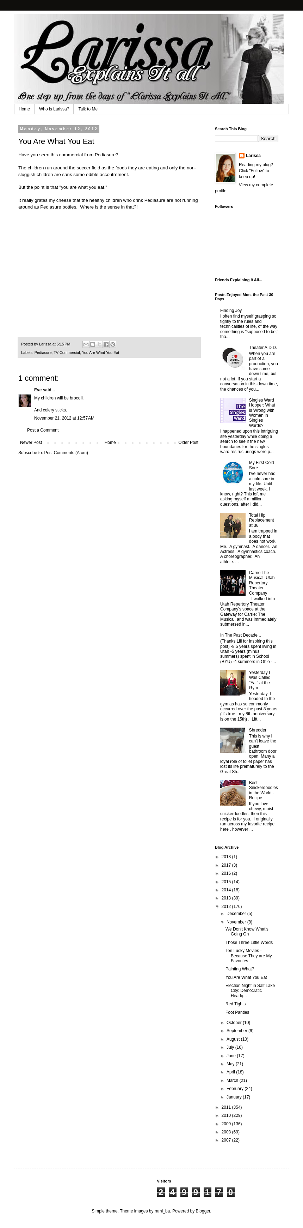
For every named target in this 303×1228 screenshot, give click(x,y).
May (231, 1063)
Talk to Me (88, 109)
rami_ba (162, 1211)
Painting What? (239, 969)
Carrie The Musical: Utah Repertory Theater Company (262, 583)
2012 (227, 906)
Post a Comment (42, 430)
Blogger (203, 1211)
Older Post (188, 442)
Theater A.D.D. (263, 347)
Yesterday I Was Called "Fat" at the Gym (260, 680)
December (237, 913)
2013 (227, 898)
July (231, 1047)
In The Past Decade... (240, 635)
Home (24, 109)
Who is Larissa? (54, 109)
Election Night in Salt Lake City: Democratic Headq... (250, 990)
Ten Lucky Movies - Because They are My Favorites (248, 955)
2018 (227, 856)
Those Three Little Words (249, 942)
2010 (227, 1115)
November (237, 922)
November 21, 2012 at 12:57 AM (64, 418)
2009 (227, 1123)
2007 (227, 1140)
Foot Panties (237, 1012)
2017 (227, 865)
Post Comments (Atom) (66, 452)
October (235, 1022)
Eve (38, 389)
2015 (227, 881)
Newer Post (31, 442)
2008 (227, 1132)
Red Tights (235, 1003)
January (235, 1097)
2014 (227, 889)
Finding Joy (231, 310)
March (233, 1080)
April (231, 1072)
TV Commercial (67, 352)
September (237, 1030)
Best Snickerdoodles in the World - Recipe (263, 790)
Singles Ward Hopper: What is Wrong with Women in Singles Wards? (262, 413)
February (236, 1088)
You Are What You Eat (100, 352)
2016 (227, 873)
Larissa (253, 155)
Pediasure (105, 154)
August (234, 1039)
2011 (227, 1107)
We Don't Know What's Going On (246, 932)
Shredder (257, 730)
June (232, 1055)
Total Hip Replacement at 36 (261, 520)
